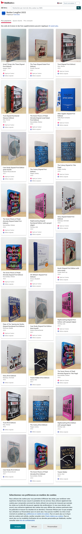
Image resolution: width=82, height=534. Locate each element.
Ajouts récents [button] (17, 21)
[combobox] (43, 7)
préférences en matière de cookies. (37, 514)
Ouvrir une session (69, 3)
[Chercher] (79, 7)
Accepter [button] (18, 526)
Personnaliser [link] (52, 526)
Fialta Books (16, 14)
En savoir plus (53, 26)
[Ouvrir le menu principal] (5, 7)
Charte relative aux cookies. (54, 516)
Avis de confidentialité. (27, 520)
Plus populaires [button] (6, 21)
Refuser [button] (34, 526)
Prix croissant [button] (28, 21)
